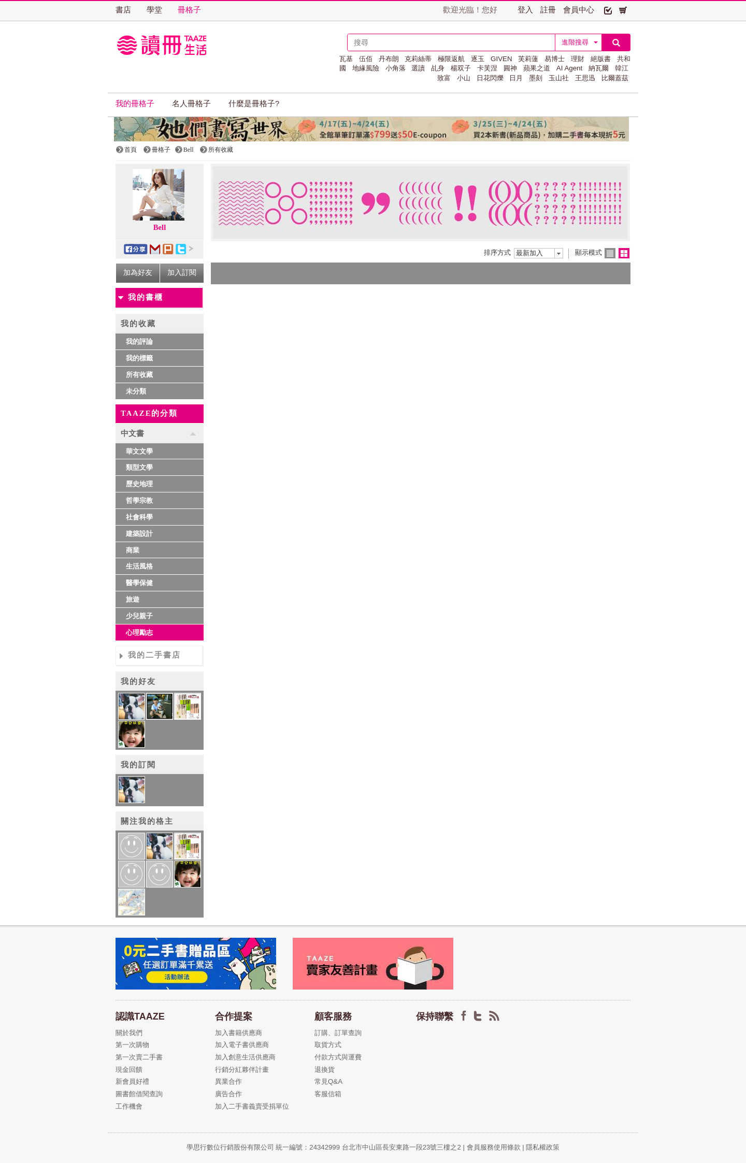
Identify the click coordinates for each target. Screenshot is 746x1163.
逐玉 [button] (477, 59)
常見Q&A (328, 1081)
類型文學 (139, 467)
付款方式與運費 (338, 1057)
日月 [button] (516, 78)
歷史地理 (139, 484)
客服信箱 (327, 1094)
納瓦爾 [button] (599, 68)
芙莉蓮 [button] (528, 59)
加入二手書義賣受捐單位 (252, 1106)
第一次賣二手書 (139, 1057)
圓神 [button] (510, 68)
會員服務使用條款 (494, 1147)
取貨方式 (327, 1045)
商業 (132, 550)
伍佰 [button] (365, 59)
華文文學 (139, 451)
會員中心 (578, 10)
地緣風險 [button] (365, 68)
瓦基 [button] (346, 59)
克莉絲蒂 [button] (418, 59)
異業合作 (228, 1081)
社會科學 (139, 517)
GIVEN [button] (501, 59)
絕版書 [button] (601, 59)
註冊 (548, 10)
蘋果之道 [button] (536, 68)
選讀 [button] (418, 68)
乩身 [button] (437, 68)
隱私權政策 (543, 1147)
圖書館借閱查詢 (139, 1094)
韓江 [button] (621, 68)
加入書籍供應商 (238, 1033)
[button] (608, 9)
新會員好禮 (132, 1081)
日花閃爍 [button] (490, 78)
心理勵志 (139, 632)
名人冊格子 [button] (191, 103)
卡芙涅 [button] (487, 68)
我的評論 (139, 341)
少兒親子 (139, 616)
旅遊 (132, 599)
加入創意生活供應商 (245, 1057)
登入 (525, 10)
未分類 (136, 391)
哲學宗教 (139, 500)
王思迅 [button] (585, 78)
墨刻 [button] (535, 78)
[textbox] (451, 42)
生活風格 (139, 566)
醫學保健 (139, 583)
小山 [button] (463, 78)
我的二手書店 (154, 655)
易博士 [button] (554, 59)
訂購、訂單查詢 (338, 1033)
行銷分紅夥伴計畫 (242, 1069)
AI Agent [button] (569, 68)
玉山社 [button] (559, 78)
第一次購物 (132, 1045)
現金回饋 (129, 1069)
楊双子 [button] (461, 68)
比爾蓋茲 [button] (614, 78)
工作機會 (129, 1106)
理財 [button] (577, 59)
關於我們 (129, 1033)
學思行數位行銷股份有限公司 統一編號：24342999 (264, 1147)
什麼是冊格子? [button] (253, 103)
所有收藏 (139, 375)
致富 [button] (444, 78)
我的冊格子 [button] (135, 103)
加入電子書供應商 (242, 1045)
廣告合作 (228, 1094)
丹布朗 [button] (389, 59)
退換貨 (324, 1069)
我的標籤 (139, 358)
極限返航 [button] (451, 59)
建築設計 (139, 533)
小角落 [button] (395, 68)
